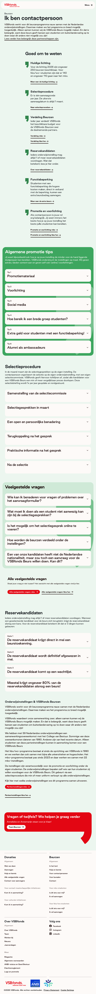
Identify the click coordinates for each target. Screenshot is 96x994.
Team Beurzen (15, 827)
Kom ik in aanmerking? (13, 893)
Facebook (55, 926)
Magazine (8, 957)
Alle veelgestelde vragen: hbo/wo (56, 592)
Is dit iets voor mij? (57, 893)
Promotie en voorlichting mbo (42, 230)
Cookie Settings (67, 990)
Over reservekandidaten (40, 170)
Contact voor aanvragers (14, 881)
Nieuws (7, 941)
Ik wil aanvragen (55, 896)
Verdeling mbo (36, 136)
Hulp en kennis (10, 873)
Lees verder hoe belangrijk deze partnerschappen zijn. (31, 38)
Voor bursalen (54, 877)
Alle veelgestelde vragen (14, 877)
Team (6, 934)
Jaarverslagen (10, 945)
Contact (52, 881)
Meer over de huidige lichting (42, 82)
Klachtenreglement (12, 968)
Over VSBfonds (10, 930)
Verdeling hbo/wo (38, 141)
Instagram (55, 930)
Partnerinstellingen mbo (17, 787)
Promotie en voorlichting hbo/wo (44, 235)
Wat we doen (10, 866)
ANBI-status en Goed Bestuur (17, 964)
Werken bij (8, 938)
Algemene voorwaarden (14, 961)
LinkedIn (54, 934)
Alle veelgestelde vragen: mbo (22, 592)
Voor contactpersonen (58, 873)
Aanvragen (8, 870)
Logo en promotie (11, 972)
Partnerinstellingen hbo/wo (16, 795)
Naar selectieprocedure (40, 107)
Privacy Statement (51, 990)
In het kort (53, 866)
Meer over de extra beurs (41, 201)
